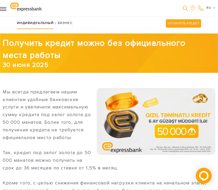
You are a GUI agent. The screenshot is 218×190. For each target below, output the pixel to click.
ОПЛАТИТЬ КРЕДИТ (183, 23)
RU (210, 8)
